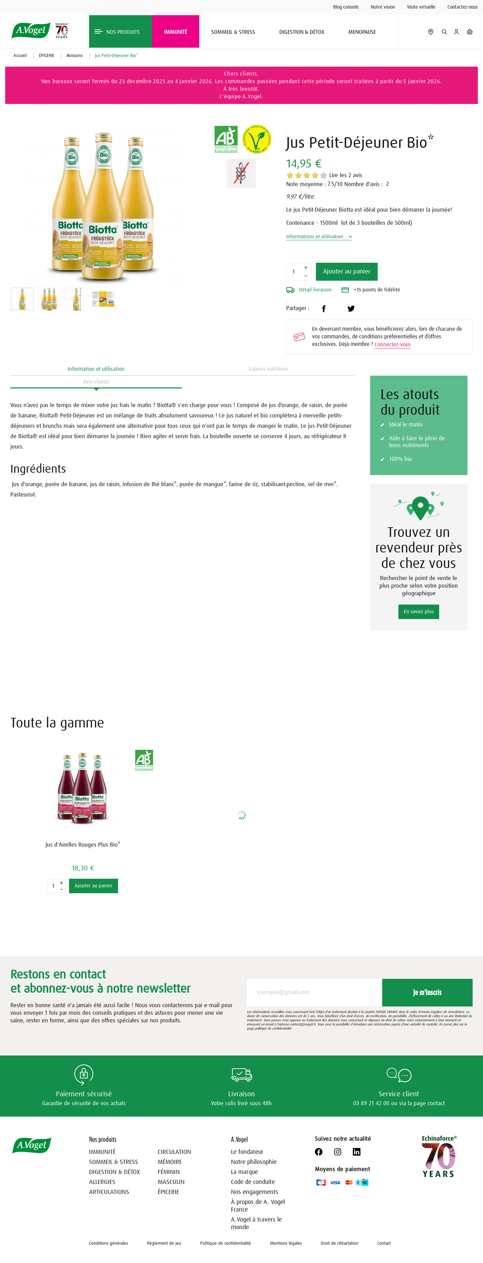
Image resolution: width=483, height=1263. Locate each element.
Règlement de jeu (164, 1243)
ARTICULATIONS (109, 1192)
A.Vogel (239, 1139)
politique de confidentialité (273, 1028)
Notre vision (383, 7)
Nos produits (102, 1139)
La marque (244, 1172)
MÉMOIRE (170, 1162)
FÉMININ (169, 1172)
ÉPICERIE (168, 1192)
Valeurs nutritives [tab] (269, 369)
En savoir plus (419, 611)
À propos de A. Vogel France (258, 1206)
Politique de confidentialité (225, 1243)
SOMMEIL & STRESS (113, 1162)
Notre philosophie (254, 1162)
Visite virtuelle (421, 7)
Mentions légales (286, 1243)
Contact (384, 1243)
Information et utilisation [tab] (96, 369)
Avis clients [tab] (96, 382)
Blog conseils (346, 7)
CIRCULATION (174, 1152)
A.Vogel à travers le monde (256, 1224)
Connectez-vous (393, 344)
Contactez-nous (462, 7)
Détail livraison (308, 290)
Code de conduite (253, 1182)
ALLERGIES (102, 1182)
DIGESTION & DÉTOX (114, 1172)
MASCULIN (171, 1182)
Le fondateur (247, 1152)
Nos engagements (254, 1192)
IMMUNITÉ (102, 1152)
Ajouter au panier (346, 271)
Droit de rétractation (339, 1243)
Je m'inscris (427, 992)
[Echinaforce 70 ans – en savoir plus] (439, 1156)
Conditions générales (108, 1243)
